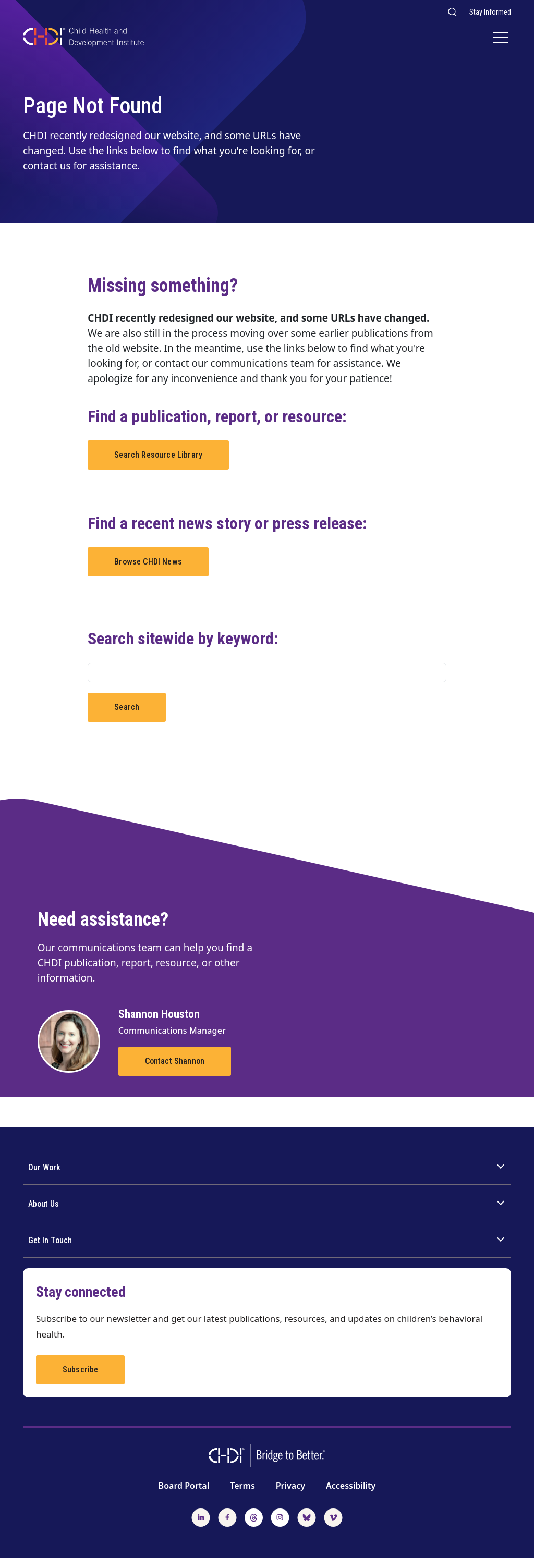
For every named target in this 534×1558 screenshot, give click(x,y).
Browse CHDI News (148, 562)
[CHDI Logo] (83, 38)
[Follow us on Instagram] (280, 1516)
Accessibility (350, 1485)
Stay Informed (490, 12)
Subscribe (80, 1370)
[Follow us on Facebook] (227, 1516)
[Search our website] (452, 12)
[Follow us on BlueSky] (306, 1516)
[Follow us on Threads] (254, 1516)
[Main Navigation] (502, 38)
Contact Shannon (174, 1061)
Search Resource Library (158, 455)
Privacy (290, 1485)
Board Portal (184, 1485)
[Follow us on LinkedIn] (200, 1516)
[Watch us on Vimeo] (333, 1516)
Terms (242, 1485)
